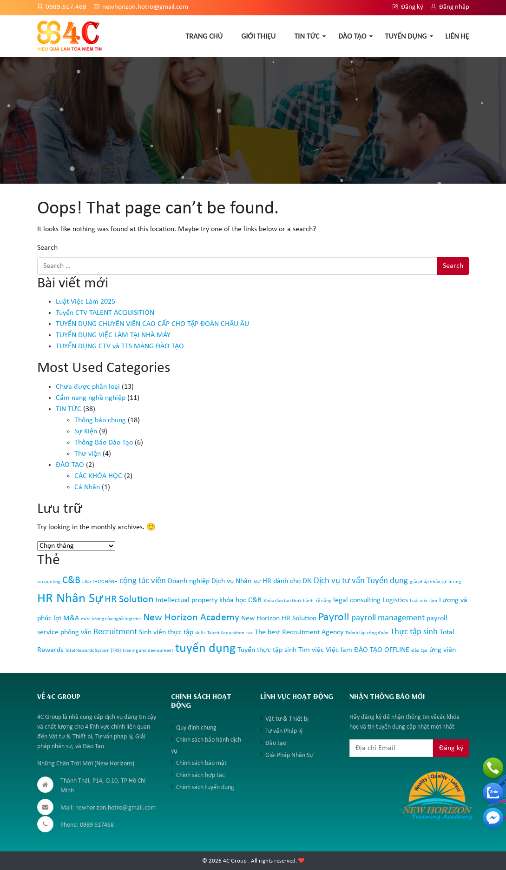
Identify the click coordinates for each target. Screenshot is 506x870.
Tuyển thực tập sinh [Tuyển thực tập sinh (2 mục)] (266, 650)
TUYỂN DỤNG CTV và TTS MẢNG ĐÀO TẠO (120, 346)
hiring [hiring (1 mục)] (454, 581)
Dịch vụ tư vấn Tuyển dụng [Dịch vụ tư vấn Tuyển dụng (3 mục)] (361, 581)
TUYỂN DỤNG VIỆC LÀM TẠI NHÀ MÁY (113, 335)
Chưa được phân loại (88, 387)
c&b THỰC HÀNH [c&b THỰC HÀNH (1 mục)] (100, 581)
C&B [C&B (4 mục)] (71, 580)
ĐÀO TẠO (352, 36)
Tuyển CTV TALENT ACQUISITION (105, 313)
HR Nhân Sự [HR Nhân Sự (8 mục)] (70, 598)
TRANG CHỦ (204, 36)
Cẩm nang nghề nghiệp (90, 398)
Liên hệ (457, 36)
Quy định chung (196, 727)
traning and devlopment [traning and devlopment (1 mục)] (148, 650)
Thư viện (87, 454)
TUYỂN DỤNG (406, 36)
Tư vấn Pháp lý (283, 731)
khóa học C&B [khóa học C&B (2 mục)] (240, 600)
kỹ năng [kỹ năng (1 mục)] (323, 601)
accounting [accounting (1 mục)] (48, 581)
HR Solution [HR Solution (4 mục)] (129, 599)
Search (47, 248)
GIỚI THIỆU (258, 36)
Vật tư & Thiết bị (287, 719)
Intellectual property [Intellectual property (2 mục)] (186, 600)
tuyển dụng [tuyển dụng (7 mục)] (205, 648)
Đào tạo (275, 743)
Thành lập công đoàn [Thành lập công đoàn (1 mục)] (366, 633)
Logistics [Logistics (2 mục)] (395, 600)
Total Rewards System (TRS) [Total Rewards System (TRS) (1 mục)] (93, 650)
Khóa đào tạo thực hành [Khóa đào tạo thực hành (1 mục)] (288, 601)
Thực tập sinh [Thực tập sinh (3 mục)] (414, 632)
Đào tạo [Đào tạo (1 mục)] (419, 650)
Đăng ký (408, 7)
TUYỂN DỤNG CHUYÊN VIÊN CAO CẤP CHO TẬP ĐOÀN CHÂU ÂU (152, 324)
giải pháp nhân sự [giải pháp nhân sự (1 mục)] (428, 581)
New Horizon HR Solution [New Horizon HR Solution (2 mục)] (278, 618)
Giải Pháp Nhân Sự (289, 755)
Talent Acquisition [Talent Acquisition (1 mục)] (225, 633)
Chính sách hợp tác (200, 775)
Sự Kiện (85, 431)
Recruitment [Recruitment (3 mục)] (115, 632)
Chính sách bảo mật (201, 763)
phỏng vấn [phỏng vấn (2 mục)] (76, 632)
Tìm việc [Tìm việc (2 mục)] (311, 650)
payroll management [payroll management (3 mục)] (388, 618)
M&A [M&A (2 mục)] (71, 618)
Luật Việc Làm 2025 (85, 301)
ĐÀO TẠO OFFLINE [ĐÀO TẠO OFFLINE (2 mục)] (381, 650)
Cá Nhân (87, 487)
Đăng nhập (450, 7)
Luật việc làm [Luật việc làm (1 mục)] (423, 601)
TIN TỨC (307, 36)
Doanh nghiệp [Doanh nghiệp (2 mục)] (189, 581)
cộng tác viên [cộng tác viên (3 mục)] (142, 581)
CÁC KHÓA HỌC (98, 476)
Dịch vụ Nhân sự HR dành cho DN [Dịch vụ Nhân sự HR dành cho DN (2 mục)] (261, 581)
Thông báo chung (100, 420)
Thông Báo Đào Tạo (103, 442)
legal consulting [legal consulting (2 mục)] (357, 600)
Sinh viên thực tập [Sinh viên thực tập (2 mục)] (166, 632)
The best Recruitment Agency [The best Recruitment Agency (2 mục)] (299, 632)
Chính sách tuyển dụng (205, 787)
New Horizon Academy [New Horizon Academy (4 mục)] (191, 617)
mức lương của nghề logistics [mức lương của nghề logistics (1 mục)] (111, 619)
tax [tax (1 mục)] (249, 633)
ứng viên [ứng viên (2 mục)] (442, 650)
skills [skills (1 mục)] (200, 633)
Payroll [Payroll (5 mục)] (333, 617)
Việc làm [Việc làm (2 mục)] (339, 650)
